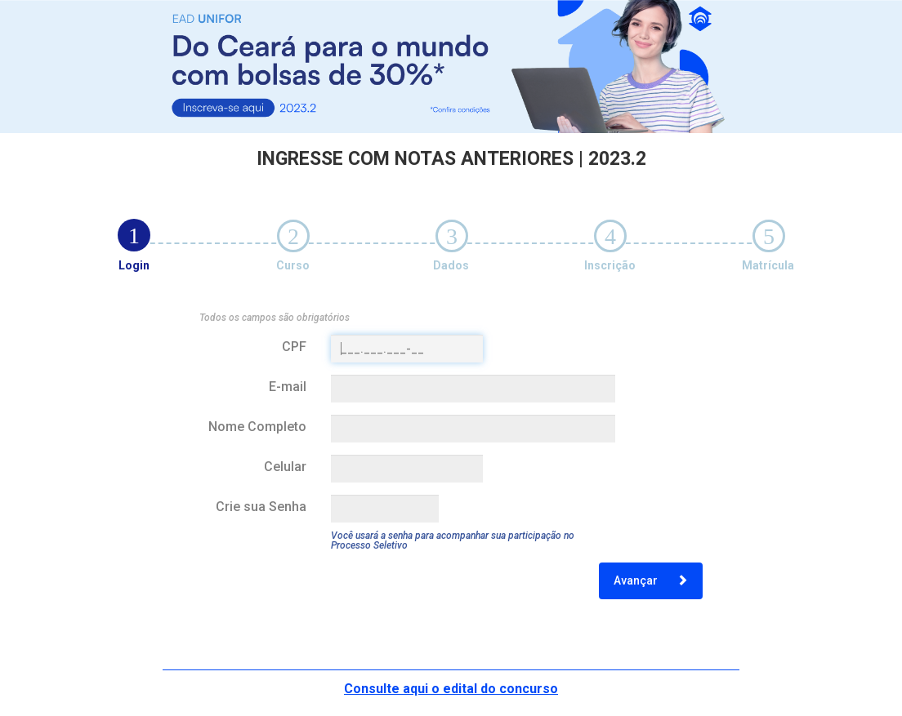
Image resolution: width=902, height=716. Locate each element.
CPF (294, 346)
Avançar (651, 580)
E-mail (287, 386)
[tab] (134, 235)
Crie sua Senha (261, 506)
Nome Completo (257, 426)
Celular (285, 466)
